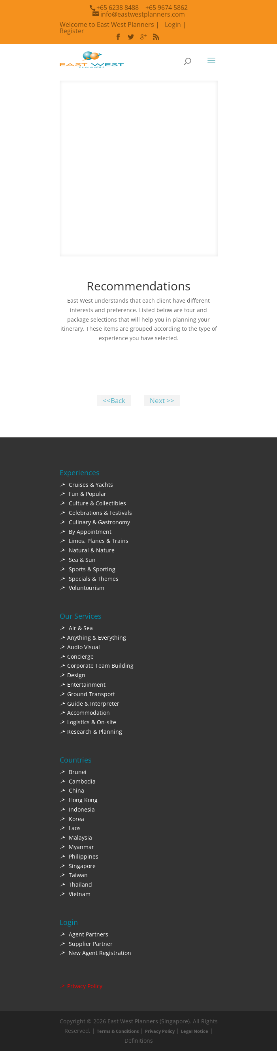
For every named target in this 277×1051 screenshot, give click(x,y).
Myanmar (77, 847)
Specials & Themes (89, 578)
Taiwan (74, 875)
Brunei (73, 772)
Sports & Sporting (87, 569)
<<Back (114, 400)
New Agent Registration (95, 953)
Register (72, 30)
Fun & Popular (83, 493)
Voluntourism (82, 587)
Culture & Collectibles (93, 503)
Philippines (79, 856)
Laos (70, 828)
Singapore (78, 866)
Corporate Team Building (97, 665)
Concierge (77, 656)
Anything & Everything (93, 637)
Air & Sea (76, 628)
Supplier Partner (86, 943)
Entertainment (83, 684)
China (72, 790)
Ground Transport (87, 694)
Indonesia (77, 809)
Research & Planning (91, 731)
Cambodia (78, 781)
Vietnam (75, 894)
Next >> (162, 400)
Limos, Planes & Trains (94, 540)
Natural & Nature (87, 550)
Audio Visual (80, 647)
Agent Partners (84, 934)
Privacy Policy (81, 986)
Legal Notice (194, 1031)
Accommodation (85, 712)
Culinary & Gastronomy (95, 522)
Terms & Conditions (118, 1031)
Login (173, 24)
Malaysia (76, 837)
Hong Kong (79, 800)
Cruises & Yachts (86, 484)
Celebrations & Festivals (96, 512)
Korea (72, 819)
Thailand (76, 884)
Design (72, 675)
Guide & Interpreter (89, 703)
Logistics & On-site (88, 722)
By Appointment (85, 531)
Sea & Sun (78, 559)
